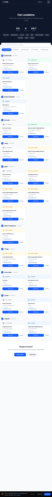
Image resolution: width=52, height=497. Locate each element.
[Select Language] (45, 2)
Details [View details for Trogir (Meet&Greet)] (21, 265)
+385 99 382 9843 (7, 110)
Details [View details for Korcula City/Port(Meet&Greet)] (47, 136)
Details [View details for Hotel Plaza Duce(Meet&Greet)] (47, 159)
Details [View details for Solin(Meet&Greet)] (47, 183)
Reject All (40, 494)
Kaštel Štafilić (14, 35)
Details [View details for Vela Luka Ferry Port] (47, 288)
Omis (27, 35)
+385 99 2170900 (6, 285)
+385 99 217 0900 (32, 285)
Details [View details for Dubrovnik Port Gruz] (47, 72)
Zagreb (32, 37)
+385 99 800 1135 (6, 332)
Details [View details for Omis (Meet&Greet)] (21, 159)
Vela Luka (20, 37)
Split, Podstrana (39, 35)
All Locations (7, 49)
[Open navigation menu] (48, 2)
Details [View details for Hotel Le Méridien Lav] (21, 242)
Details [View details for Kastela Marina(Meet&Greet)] (21, 201)
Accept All (47, 494)
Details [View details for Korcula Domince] (21, 136)
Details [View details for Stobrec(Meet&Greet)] (47, 201)
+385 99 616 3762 (6, 308)
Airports (15, 49)
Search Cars (20, 354)
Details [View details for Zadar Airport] (47, 312)
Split (32, 35)
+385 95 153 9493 (6, 216)
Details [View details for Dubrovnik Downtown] (21, 72)
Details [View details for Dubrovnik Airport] (21, 90)
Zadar (26, 37)
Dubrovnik (5, 35)
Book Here (10, 72)
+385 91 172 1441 (6, 133)
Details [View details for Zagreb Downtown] (21, 335)
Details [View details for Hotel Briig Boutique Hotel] (21, 219)
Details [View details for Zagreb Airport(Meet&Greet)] (47, 335)
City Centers (25, 49)
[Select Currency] (40, 2)
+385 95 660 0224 (7, 69)
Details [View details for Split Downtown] (21, 183)
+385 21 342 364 (6, 156)
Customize (32, 494)
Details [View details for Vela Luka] (21, 288)
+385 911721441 (32, 133)
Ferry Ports (34, 49)
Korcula (22, 35)
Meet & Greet (44, 49)
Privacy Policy (17, 495)
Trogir (47, 35)
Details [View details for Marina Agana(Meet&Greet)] (47, 265)
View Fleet (32, 354)
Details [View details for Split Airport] (21, 113)
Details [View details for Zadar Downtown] (21, 312)
